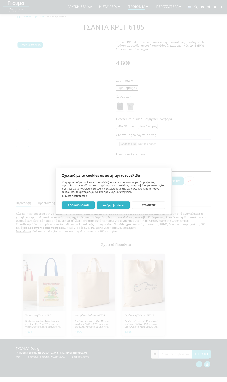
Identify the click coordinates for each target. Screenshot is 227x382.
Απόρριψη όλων (113, 205)
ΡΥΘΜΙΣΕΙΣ (148, 205)
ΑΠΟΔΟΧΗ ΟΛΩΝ (78, 205)
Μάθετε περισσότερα (74, 195)
